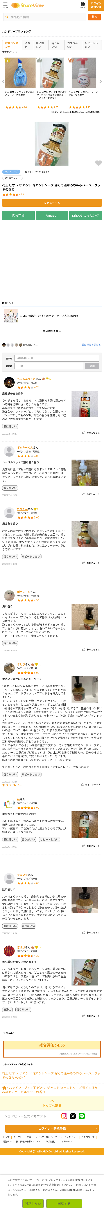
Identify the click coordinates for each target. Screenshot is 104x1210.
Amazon (52, 215)
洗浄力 (27, 45)
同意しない (33, 1203)
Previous (4, 81)
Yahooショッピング (85, 215)
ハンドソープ (18, 1142)
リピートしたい (91, 45)
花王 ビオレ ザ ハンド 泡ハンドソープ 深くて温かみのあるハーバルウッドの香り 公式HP (51, 1130)
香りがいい (55, 45)
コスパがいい (72, 45)
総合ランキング (11, 45)
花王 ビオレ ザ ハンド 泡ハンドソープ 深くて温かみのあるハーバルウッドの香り (50, 1144)
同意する (64, 1203)
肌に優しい (40, 45)
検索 (94, 16)
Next (99, 81)
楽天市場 (18, 215)
